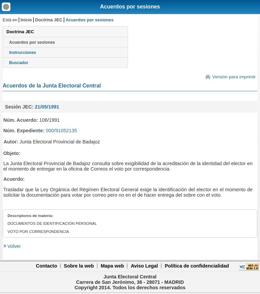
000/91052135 (61, 130)
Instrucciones (22, 52)
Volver (13, 246)
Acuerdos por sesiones (130, 6)
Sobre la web (79, 266)
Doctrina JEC (48, 19)
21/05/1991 (47, 107)
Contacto (46, 266)
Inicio (26, 19)
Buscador (18, 62)
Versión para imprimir (234, 76)
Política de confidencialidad (197, 266)
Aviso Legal (144, 266)
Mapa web (112, 266)
